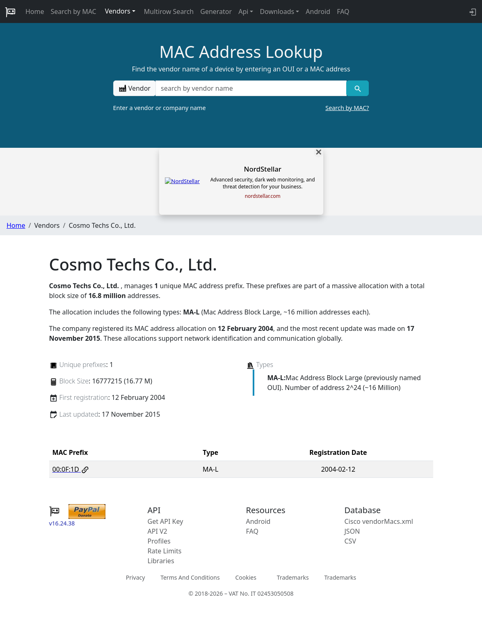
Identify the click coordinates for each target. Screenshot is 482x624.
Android (318, 11)
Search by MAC (73, 11)
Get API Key (165, 521)
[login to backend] (472, 11)
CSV (350, 541)
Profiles (159, 541)
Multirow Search (169, 11)
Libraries (161, 560)
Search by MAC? (347, 108)
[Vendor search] (357, 88)
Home (34, 11)
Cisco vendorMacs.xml (379, 521)
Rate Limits (165, 550)
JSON (352, 531)
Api (243, 11)
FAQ (343, 11)
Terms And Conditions (189, 577)
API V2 (157, 531)
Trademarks (293, 577)
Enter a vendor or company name (241, 107)
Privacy (135, 577)
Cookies (245, 577)
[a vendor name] (251, 88)
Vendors (117, 11)
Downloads (277, 11)
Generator (216, 11)
